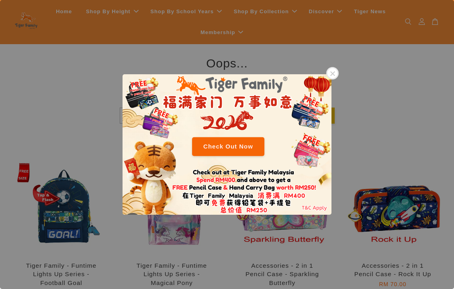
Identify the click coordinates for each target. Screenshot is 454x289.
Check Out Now (228, 146)
